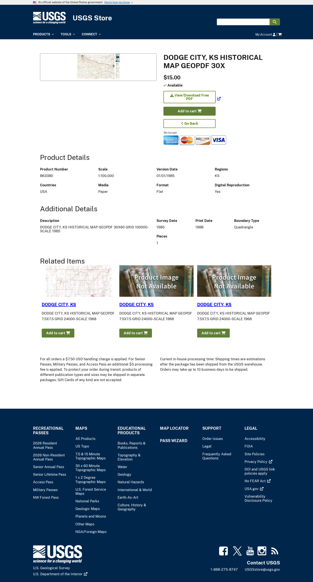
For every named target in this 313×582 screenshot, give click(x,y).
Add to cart (189, 111)
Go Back (189, 123)
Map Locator (174, 428)
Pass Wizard (173, 440)
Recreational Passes (48, 430)
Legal (251, 428)
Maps (81, 428)
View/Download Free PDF (189, 97)
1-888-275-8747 (224, 569)
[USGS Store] (156, 18)
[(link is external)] (192, 99)
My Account (265, 34)
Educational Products (132, 430)
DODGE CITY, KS (59, 304)
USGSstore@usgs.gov (262, 569)
